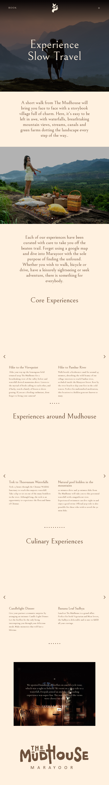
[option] (30, 360)
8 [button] (59, 543)
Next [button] (104, 362)
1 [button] (49, 666)
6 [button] (55, 543)
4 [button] (51, 543)
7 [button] (57, 543)
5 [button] (53, 543)
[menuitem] (93, 8)
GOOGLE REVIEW (54, 729)
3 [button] (49, 543)
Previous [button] (4, 362)
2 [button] (51, 666)
